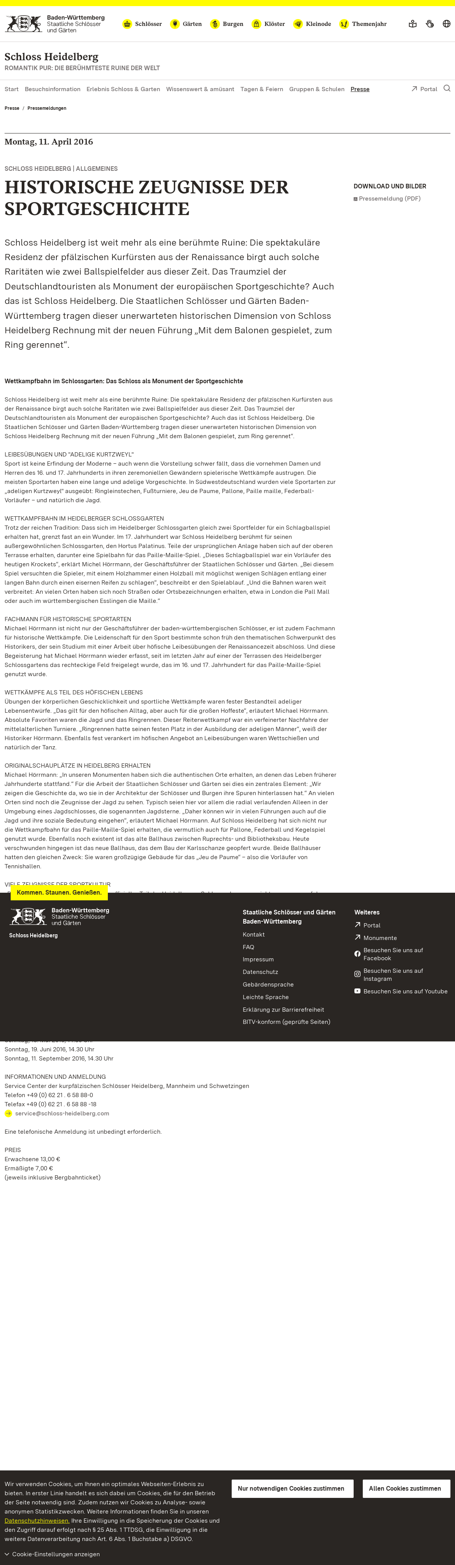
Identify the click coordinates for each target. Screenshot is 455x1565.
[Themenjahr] (363, 24)
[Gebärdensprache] (430, 24)
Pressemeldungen (46, 108)
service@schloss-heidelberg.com (62, 1113)
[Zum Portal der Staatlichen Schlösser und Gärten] (55, 23)
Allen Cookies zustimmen (405, 1488)
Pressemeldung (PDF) (390, 198)
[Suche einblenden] (447, 88)
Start (12, 89)
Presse (360, 89)
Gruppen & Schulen (316, 89)
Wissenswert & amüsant (200, 89)
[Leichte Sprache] (413, 24)
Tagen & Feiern (261, 89)
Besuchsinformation (52, 89)
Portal (424, 89)
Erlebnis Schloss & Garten (123, 89)
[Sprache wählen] (446, 24)
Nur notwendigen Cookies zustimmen (291, 1488)
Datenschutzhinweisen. (37, 1520)
